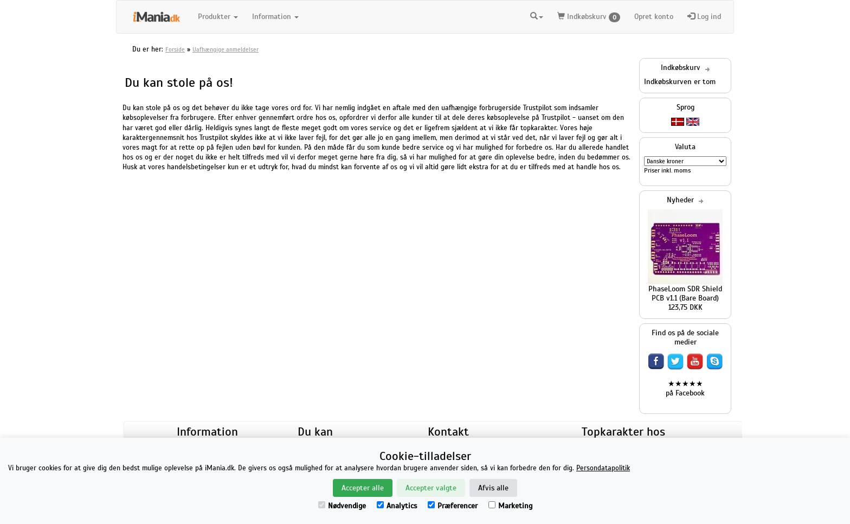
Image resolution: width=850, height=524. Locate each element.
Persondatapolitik (603, 468)
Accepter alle (363, 488)
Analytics (397, 505)
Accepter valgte (430, 488)
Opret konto (653, 16)
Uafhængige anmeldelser (225, 49)
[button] (537, 15)
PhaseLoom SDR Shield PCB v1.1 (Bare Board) (685, 293)
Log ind (704, 16)
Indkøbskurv (588, 17)
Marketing (510, 505)
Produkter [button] (218, 16)
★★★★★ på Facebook (685, 388)
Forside (175, 49)
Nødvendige (342, 505)
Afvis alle (493, 488)
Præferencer (453, 505)
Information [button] (275, 16)
